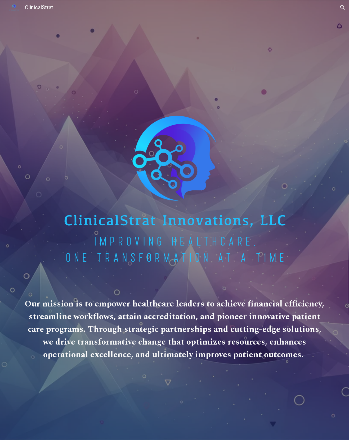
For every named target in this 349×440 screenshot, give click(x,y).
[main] (174, 332)
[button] (342, 7)
